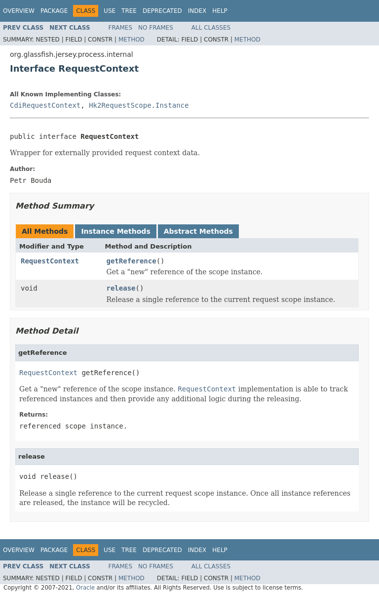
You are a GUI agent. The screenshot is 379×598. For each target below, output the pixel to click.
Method (131, 39)
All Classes (210, 27)
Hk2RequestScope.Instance (139, 105)
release (121, 288)
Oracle (85, 587)
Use (109, 10)
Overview (19, 10)
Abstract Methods (198, 231)
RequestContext (50, 261)
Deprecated (162, 10)
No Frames (155, 27)
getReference (131, 261)
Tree (129, 10)
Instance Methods (115, 231)
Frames (121, 27)
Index (197, 10)
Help (219, 10)
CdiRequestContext (45, 105)
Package (54, 10)
